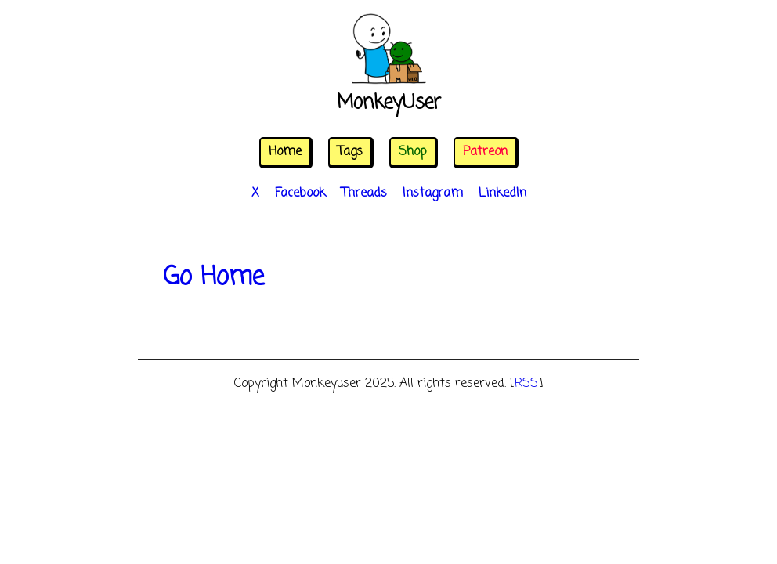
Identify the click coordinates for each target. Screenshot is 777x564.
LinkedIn (502, 193)
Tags (350, 152)
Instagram (433, 193)
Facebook (300, 193)
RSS (526, 383)
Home (285, 152)
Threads (364, 193)
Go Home (213, 277)
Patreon (485, 152)
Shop (413, 152)
